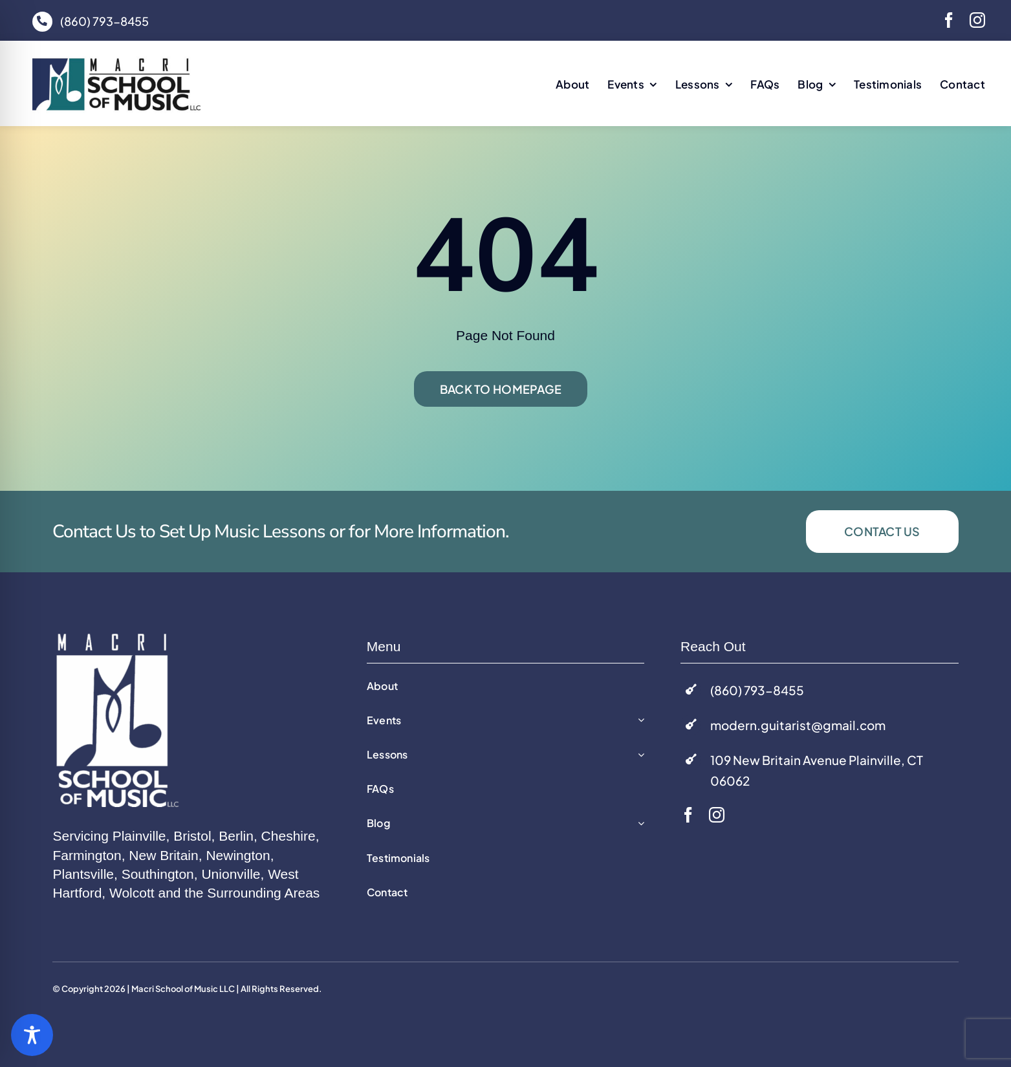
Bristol (192, 835)
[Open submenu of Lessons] (638, 755)
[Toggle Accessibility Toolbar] (32, 1035)
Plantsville (83, 874)
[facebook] (949, 20)
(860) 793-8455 (104, 21)
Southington (158, 874)
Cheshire (288, 835)
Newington (238, 855)
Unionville (230, 874)
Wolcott (132, 892)
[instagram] (977, 20)
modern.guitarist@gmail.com (798, 725)
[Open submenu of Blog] (638, 823)
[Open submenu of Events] (638, 720)
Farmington (86, 855)
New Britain (163, 855)
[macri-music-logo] (116, 61)
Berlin (236, 835)
